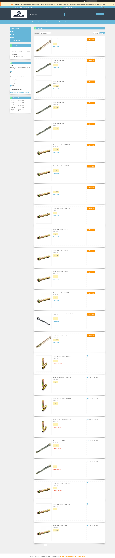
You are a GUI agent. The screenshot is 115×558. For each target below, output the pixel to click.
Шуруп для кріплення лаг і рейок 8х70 (63, 314)
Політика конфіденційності (78, 556)
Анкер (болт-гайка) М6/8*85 (60, 271)
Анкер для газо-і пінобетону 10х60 (62, 419)
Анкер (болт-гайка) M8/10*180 (61, 39)
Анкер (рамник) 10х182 (59, 102)
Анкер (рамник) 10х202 (59, 81)
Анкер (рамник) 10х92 (59, 60)
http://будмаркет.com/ (15, 87)
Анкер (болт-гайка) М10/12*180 (61, 187)
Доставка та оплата (51, 21)
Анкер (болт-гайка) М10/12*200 (61, 208)
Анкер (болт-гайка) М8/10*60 (61, 292)
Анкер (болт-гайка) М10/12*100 (61, 483)
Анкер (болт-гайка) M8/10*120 (61, 335)
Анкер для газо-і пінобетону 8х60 (62, 398)
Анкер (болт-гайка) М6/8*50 (60, 229)
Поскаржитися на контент (66, 556)
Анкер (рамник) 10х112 (59, 462)
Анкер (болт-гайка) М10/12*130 (61, 504)
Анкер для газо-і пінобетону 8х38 (62, 377)
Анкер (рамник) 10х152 (59, 123)
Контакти (40, 21)
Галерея (96, 33)
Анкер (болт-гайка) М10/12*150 (61, 166)
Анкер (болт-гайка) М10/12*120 (61, 144)
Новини (12, 31)
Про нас (34, 21)
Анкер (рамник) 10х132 (59, 440)
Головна (13, 21)
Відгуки (61, 21)
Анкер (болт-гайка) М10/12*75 (61, 525)
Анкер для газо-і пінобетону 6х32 (62, 356)
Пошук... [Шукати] (100, 14)
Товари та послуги (22, 21)
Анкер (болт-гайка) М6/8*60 (60, 250)
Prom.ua (65, 555)
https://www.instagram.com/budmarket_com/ (20, 92)
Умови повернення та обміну (73, 21)
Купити (92, 39)
